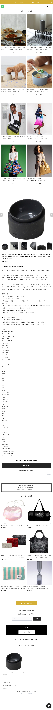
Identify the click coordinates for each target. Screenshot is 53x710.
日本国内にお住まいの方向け (26, 470)
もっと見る (14, 53)
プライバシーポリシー (8, 682)
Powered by (26, 694)
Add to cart (26, 465)
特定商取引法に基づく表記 (9, 685)
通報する (49, 474)
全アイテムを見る (26, 603)
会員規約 (5, 688)
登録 (37, 619)
